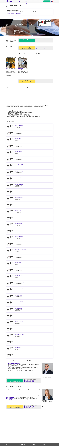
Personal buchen (47, 1)
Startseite (11, 3)
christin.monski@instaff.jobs (46, 406)
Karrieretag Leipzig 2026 (18, 151)
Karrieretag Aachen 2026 (19, 190)
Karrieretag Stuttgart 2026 (19, 308)
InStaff (7, 444)
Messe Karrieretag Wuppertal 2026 (14, 13)
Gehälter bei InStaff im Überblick (41, 47)
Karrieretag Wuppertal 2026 (19, 125)
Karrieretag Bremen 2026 (19, 223)
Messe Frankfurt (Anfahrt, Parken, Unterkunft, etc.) (22, 33)
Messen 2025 (18, 3)
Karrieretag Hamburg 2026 (19, 158)
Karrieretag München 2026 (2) (19, 321)
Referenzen (38, 1)
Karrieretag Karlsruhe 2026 (19, 132)
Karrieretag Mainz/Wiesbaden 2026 (20, 249)
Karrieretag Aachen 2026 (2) (19, 334)
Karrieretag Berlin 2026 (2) (19, 347)
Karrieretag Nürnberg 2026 (19, 269)
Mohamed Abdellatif (20, 68)
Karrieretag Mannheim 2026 (19, 210)
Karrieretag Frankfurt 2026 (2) (19, 314)
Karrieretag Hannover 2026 (19, 288)
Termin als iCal (16, 30)
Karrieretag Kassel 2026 (18, 177)
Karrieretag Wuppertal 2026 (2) (20, 236)
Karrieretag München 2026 (19, 171)
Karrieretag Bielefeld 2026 (19, 197)
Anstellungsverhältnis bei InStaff (41, 48)
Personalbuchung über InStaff (29, 380)
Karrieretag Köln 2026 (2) (19, 301)
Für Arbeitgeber (21, 444)
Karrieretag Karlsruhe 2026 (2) (19, 282)
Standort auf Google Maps (18, 31)
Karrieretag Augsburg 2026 (19, 203)
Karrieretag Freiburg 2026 (19, 256)
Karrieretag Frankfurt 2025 (27, 3)
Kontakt (43, 444)
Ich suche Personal (26, 40)
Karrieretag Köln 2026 (18, 138)
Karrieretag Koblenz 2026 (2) (19, 327)
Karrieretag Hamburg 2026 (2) (19, 275)
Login (42, 1)
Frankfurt (22, 3)
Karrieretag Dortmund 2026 (19, 145)
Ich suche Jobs (27, 48)
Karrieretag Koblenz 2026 (19, 184)
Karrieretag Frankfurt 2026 (19, 164)
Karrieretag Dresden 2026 (19, 295)
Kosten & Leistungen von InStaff (29, 381)
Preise (35, 1)
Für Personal (33, 444)
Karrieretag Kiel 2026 (18, 262)
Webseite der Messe (17, 32)
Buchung (31, 1)
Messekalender (14, 3)
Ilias (6, 68)
